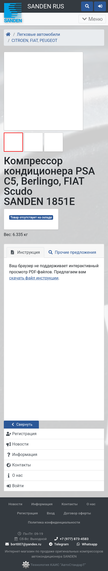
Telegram (58, 544)
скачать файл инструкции (33, 278)
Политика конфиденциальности (54, 522)
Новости (15, 504)
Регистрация (27, 513)
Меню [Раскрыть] (92, 19)
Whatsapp (86, 544)
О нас (91, 504)
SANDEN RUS (45, 6)
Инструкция (25, 252)
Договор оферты (77, 513)
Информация (42, 504)
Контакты (69, 504)
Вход (51, 513)
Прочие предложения (72, 252)
